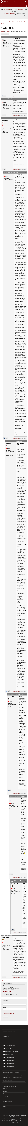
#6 (25, 694)
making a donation (18, 985)
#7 (25, 796)
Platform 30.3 (21, 9)
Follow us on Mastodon (8, 1066)
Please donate (20, 15)
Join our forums (7, 1048)
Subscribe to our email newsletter (10, 1051)
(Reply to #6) (22, 796)
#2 (25, 98)
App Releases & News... (8, 1034)
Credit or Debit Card (11, 1120)
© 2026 (3, 1115)
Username (5, 1002)
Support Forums (12, 21)
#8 (25, 881)
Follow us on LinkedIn (8, 1063)
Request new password (9, 1013)
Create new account (8, 1011)
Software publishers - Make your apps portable (12, 1077)
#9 (25, 935)
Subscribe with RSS (8, 1054)
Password (5, 1007)
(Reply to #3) (16, 172)
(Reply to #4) (19, 441)
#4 (25, 172)
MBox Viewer (7, 9)
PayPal (17, 1120)
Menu (2, 5)
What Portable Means (7, 1101)
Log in (2, 31)
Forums (6, 21)
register (7, 31)
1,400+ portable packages (9, 13)
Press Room (5, 1093)
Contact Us (5, 1104)
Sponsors (5, 1099)
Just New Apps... (6, 1036)
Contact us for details (7, 1080)
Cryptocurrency (15, 1122)
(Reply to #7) (13, 881)
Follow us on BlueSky (8, 1057)
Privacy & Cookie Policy (11, 1115)
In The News (5, 1096)
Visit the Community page (9, 1045)
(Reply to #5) (20, 694)
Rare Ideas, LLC (10, 1118)
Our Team (5, 1091)
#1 (25, 36)
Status (4, 1106)
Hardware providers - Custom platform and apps (12, 1075)
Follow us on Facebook (8, 1060)
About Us (5, 1088)
